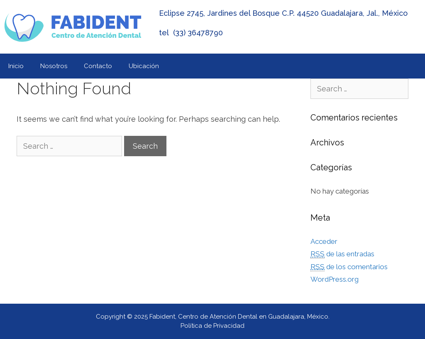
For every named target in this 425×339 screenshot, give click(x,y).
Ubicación (144, 66)
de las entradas (342, 254)
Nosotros (53, 66)
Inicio (16, 66)
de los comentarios (349, 267)
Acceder (323, 241)
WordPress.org (334, 279)
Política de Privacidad (212, 325)
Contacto (98, 66)
